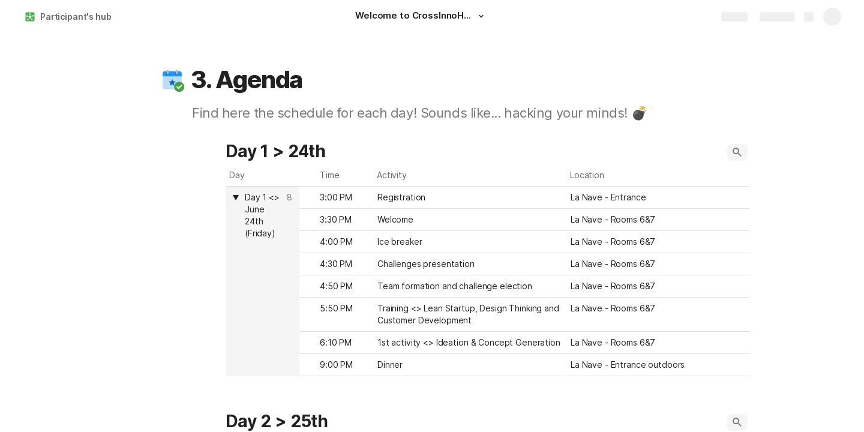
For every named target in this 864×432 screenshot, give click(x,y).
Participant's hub (76, 16)
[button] (481, 16)
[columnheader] (262, 281)
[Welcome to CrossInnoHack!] (421, 17)
